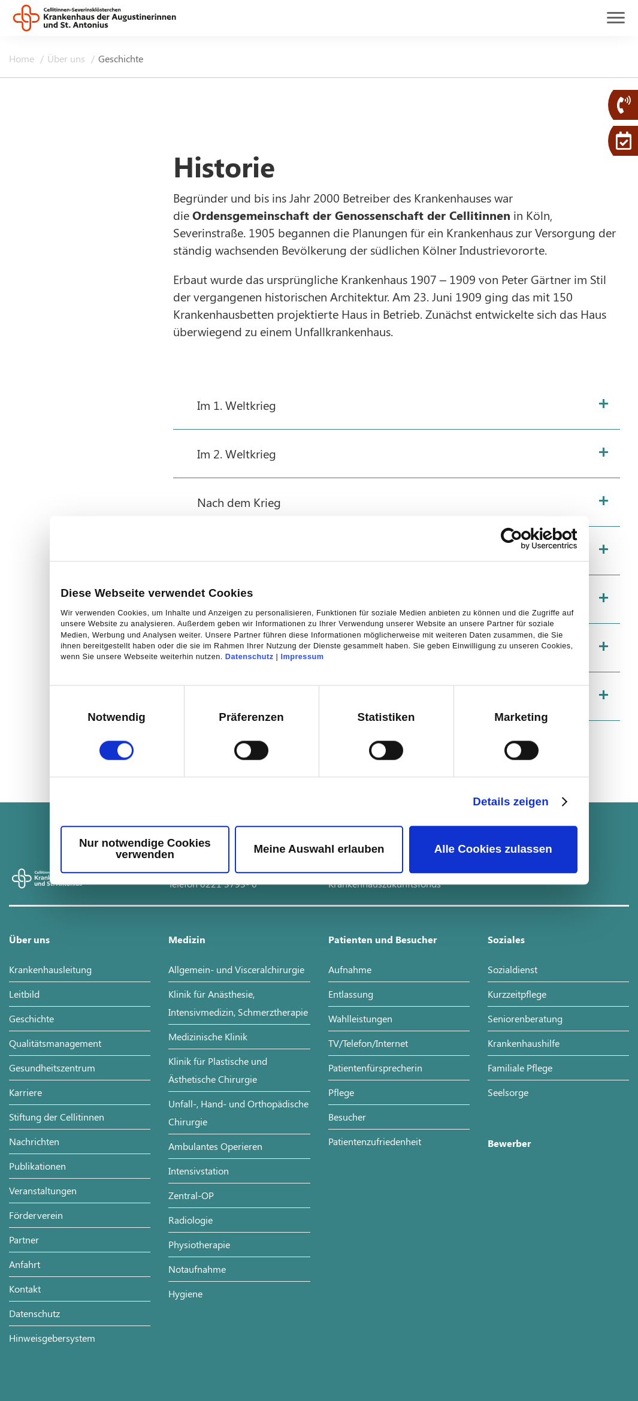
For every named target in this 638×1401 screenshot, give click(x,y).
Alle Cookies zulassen (493, 849)
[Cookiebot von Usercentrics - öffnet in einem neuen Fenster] (525, 538)
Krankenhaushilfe (524, 1043)
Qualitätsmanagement (55, 1043)
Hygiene (185, 1293)
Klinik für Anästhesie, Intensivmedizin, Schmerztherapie (238, 1003)
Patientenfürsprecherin (375, 1067)
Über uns (67, 58)
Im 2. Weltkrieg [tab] (236, 453)
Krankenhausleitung (50, 969)
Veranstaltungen (43, 1190)
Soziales (506, 939)
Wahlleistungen (360, 1018)
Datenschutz (249, 657)
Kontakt (25, 1288)
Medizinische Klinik (207, 1036)
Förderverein (36, 1215)
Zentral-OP (191, 1195)
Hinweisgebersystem (52, 1337)
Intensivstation (198, 1170)
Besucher (347, 1116)
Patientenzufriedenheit (374, 1141)
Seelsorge (508, 1092)
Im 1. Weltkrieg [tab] (236, 405)
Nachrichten (34, 1141)
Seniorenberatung (525, 1018)
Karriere (25, 1092)
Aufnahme (349, 969)
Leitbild (24, 994)
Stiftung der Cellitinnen (56, 1116)
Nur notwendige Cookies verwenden (145, 849)
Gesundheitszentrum (52, 1067)
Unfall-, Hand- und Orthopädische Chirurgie (238, 1112)
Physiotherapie (199, 1244)
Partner (24, 1239)
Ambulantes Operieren (215, 1146)
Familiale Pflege (520, 1067)
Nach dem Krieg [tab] (239, 502)
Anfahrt (24, 1264)
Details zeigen (510, 801)
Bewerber (509, 1143)
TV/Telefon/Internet (368, 1043)
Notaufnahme (197, 1269)
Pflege (341, 1092)
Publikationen (37, 1166)
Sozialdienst (512, 969)
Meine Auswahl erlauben (318, 849)
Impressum (301, 657)
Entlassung (350, 994)
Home (23, 58)
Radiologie (190, 1219)
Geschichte (31, 1018)
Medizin (186, 939)
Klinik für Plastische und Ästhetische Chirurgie (217, 1070)
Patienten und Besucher (382, 939)
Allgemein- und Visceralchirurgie (236, 969)
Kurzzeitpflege (517, 994)
